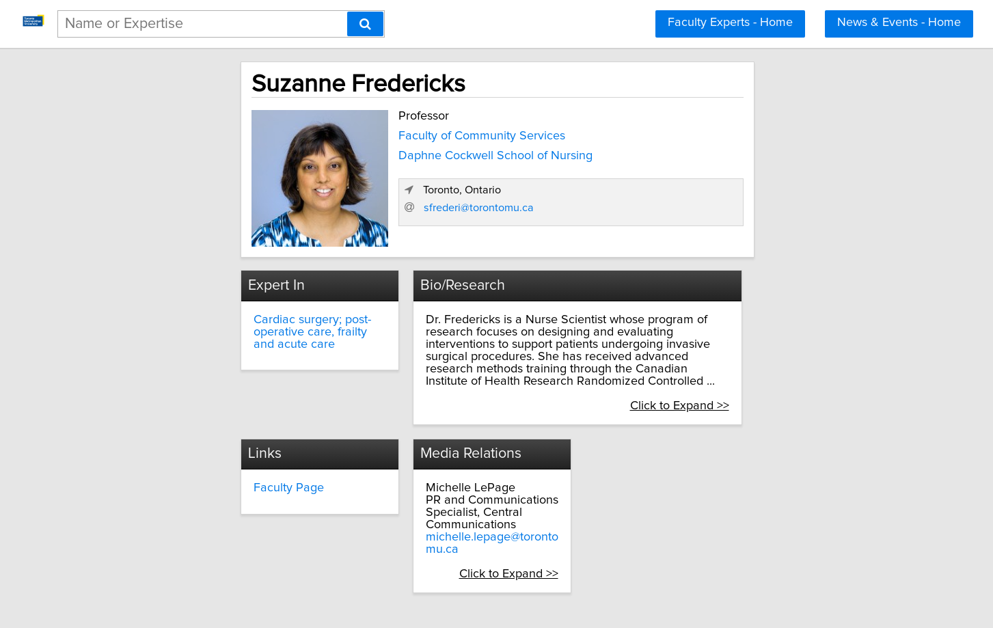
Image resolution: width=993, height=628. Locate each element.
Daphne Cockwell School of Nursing (397, 152)
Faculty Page (197, 458)
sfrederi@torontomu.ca (699, 222)
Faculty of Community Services (383, 132)
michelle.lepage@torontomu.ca (466, 508)
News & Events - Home (899, 22)
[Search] (365, 24)
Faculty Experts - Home (730, 22)
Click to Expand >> (781, 376)
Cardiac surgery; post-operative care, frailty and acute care (246, 320)
